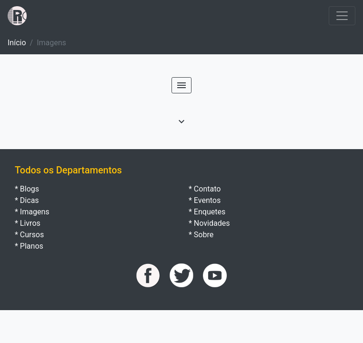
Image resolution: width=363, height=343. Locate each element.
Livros (30, 223)
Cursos (32, 234)
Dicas (29, 200)
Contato (207, 188)
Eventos (207, 200)
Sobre (203, 234)
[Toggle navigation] (342, 15)
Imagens (35, 211)
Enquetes (209, 211)
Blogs (29, 188)
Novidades (212, 223)
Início (17, 42)
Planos (31, 246)
